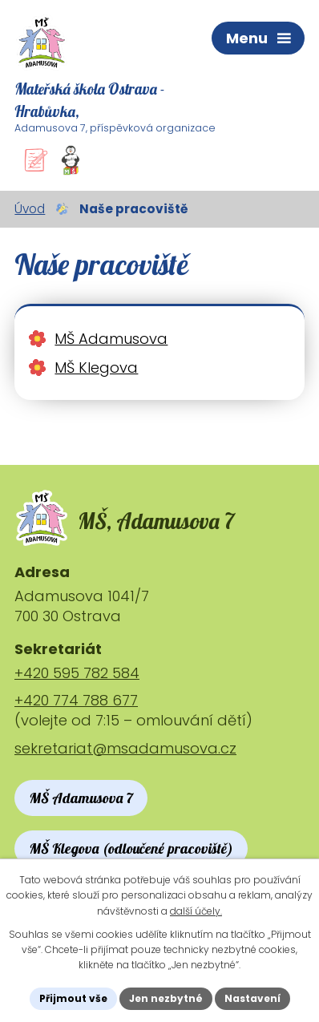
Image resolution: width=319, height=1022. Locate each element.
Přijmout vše (73, 998)
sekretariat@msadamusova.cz (125, 748)
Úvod (29, 208)
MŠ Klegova (96, 367)
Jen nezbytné (166, 998)
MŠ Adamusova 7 (81, 798)
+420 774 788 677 (76, 700)
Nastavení (252, 998)
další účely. (196, 911)
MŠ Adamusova (111, 339)
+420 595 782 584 (76, 673)
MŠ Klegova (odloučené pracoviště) (131, 848)
